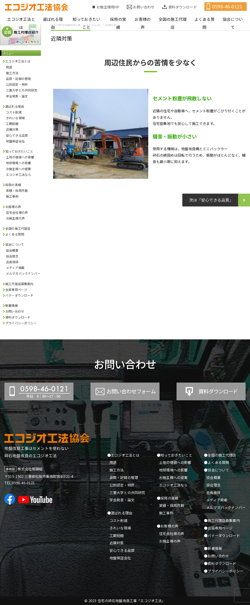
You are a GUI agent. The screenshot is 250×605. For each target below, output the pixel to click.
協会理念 (12, 256)
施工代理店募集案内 (19, 284)
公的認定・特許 (17, 84)
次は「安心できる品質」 (211, 200)
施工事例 (12, 196)
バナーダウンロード (19, 295)
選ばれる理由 (53, 23)
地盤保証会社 (15, 141)
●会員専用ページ (218, 528)
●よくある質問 (216, 462)
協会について (233, 23)
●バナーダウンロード (222, 535)
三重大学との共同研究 (21, 90)
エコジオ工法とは (21, 23)
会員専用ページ (16, 289)
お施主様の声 (15, 218)
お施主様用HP (107, 7)
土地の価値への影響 (20, 157)
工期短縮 (12, 123)
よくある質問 (204, 23)
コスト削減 (14, 112)
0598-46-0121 (227, 6)
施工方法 (12, 73)
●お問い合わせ (216, 555)
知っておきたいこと (86, 23)
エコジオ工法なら (18, 174)
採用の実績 (118, 23)
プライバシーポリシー (21, 323)
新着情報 (11, 305)
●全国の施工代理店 (220, 455)
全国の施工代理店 (173, 23)
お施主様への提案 (18, 169)
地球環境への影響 (18, 163)
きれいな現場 (15, 118)
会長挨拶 (12, 262)
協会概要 (12, 250)
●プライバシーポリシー (223, 571)
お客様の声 (143, 23)
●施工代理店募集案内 (222, 520)
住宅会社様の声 (17, 212)
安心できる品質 (17, 135)
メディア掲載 (15, 267)
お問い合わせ (143, 7)
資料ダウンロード (182, 7)
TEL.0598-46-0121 (19, 482)
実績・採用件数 (17, 190)
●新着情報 (213, 548)
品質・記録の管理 (18, 78)
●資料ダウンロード (220, 563)
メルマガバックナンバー (23, 273)
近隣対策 (61, 38)
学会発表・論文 (17, 96)
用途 (9, 67)
